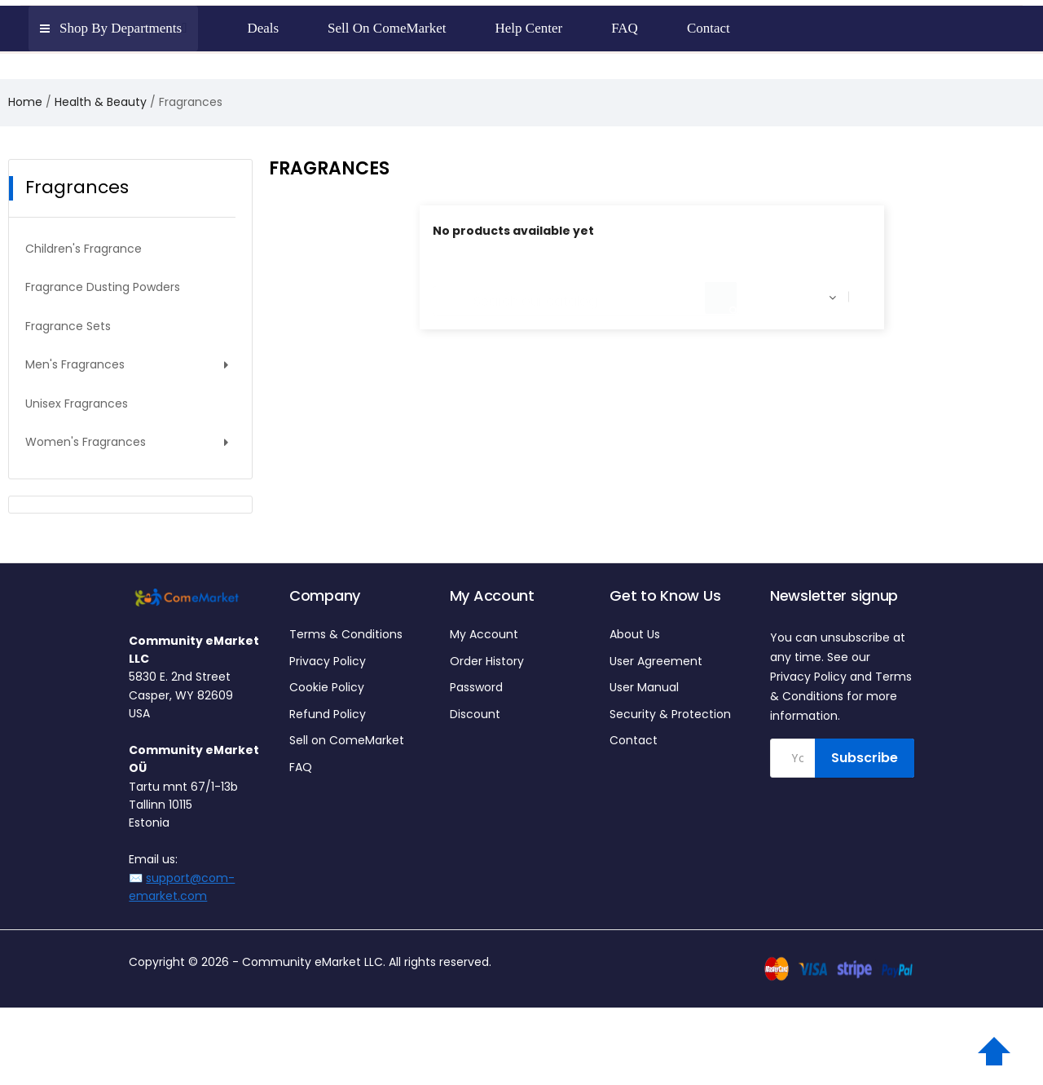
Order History (487, 661)
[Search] (586, 293)
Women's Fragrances (85, 442)
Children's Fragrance (83, 248)
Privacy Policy (327, 661)
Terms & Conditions (346, 634)
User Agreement (656, 661)
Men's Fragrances (75, 364)
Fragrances (77, 187)
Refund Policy (327, 714)
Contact (634, 740)
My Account (484, 634)
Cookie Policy (326, 687)
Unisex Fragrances (76, 403)
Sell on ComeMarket (346, 740)
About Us (635, 634)
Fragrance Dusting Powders (102, 287)
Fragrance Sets (68, 326)
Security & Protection (670, 714)
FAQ (300, 767)
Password (476, 687)
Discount (475, 714)
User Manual (644, 687)
